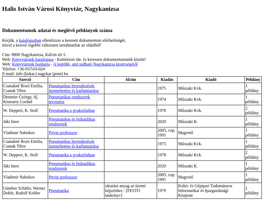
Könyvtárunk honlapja (31, 64)
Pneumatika (59, 190)
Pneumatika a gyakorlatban (72, 110)
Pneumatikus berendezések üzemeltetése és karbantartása (74, 88)
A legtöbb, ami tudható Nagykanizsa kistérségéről (95, 64)
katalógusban (30, 40)
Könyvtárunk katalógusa (32, 59)
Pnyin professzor (63, 132)
